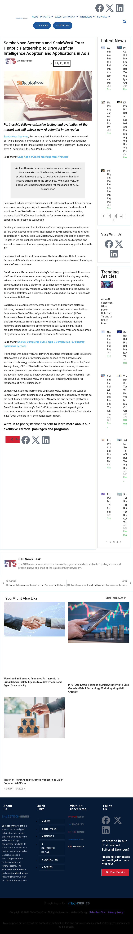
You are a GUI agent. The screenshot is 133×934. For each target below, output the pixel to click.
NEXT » (20, 788)
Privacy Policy (115, 912)
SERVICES (103, 16)
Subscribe (42, 25)
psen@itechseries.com (36, 424)
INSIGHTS (46, 16)
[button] (124, 22)
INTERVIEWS (87, 16)
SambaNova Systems (16, 136)
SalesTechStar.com (13, 825)
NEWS (35, 16)
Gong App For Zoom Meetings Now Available (42, 156)
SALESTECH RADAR (66, 16)
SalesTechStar (97, 912)
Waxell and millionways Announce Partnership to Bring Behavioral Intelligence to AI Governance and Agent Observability (33, 682)
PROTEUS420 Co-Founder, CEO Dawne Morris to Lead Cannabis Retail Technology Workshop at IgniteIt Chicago (98, 688)
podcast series (20, 873)
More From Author (116, 597)
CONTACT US (62, 25)
